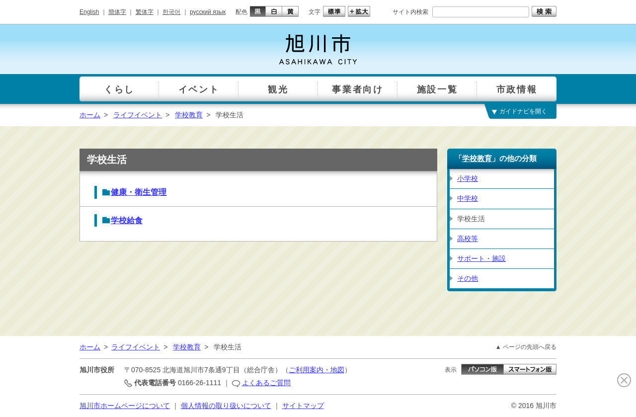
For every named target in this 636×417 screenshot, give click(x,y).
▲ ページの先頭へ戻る (525, 346)
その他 (467, 278)
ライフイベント (137, 115)
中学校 (467, 198)
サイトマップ (303, 406)
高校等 (467, 239)
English (89, 11)
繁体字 (145, 11)
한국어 (171, 11)
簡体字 (117, 11)
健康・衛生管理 (138, 192)
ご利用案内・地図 (316, 370)
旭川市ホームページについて (125, 406)
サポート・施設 (481, 258)
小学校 (467, 178)
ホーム (90, 115)
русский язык (208, 11)
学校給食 (127, 220)
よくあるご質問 (266, 383)
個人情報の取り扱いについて (226, 406)
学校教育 (189, 115)
